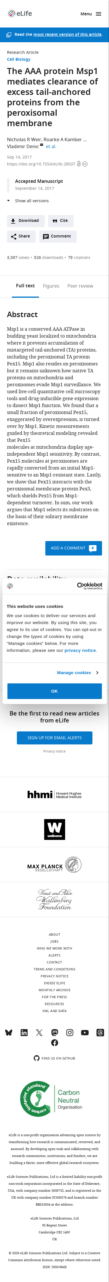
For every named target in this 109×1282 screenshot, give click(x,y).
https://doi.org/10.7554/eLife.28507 (41, 164)
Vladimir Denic (23, 146)
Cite (64, 221)
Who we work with (54, 948)
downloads (48, 258)
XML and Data (54, 1011)
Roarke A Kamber (63, 139)
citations (79, 258)
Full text (25, 286)
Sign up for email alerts (55, 738)
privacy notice (80, 650)
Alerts (54, 955)
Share (24, 236)
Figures (51, 286)
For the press (54, 997)
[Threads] (100, 1035)
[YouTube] (85, 1035)
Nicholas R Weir (24, 139)
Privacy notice (54, 751)
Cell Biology (19, 59)
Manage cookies (74, 672)
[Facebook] (55, 1045)
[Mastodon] (55, 1035)
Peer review (80, 286)
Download (29, 221)
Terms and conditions (54, 969)
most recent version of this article (67, 35)
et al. (52, 146)
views (18, 258)
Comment (63, 238)
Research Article (23, 52)
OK (54, 691)
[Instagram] (70, 1035)
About (54, 934)
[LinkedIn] (24, 1035)
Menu (86, 14)
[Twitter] (39, 1035)
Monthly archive (55, 990)
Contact (54, 962)
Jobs (54, 941)
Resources (54, 1004)
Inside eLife (54, 983)
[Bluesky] (9, 1035)
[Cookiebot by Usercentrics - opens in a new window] (77, 586)
